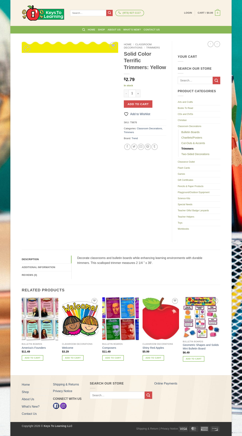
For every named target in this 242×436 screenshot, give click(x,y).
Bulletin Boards (190, 132)
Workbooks (183, 229)
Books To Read (185, 108)
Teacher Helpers (186, 216)
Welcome (67, 347)
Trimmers (153, 47)
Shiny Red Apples (153, 347)
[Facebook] (56, 405)
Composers (109, 347)
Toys (180, 223)
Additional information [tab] (38, 267)
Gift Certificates (185, 180)
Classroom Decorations (138, 46)
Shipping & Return (147, 428)
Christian (182, 120)
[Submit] (109, 13)
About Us (114, 29)
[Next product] (210, 44)
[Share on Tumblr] (154, 147)
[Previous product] (217, 44)
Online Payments (165, 383)
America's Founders (34, 347)
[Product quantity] (132, 93)
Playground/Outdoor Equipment (193, 192)
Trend (135, 138)
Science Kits (184, 198)
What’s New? (132, 29)
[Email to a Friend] (141, 147)
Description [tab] (30, 259)
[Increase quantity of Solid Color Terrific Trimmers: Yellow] (138, 93)
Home (91, 29)
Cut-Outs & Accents (193, 143)
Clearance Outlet (186, 162)
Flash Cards (184, 168)
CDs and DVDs (185, 114)
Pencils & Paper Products (190, 186)
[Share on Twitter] (134, 147)
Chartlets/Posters (191, 137)
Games (181, 174)
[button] (209, 13)
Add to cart (138, 104)
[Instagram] (63, 405)
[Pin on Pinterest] (148, 147)
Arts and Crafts (185, 102)
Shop (101, 29)
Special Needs (185, 204)
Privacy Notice (62, 391)
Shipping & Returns (66, 384)
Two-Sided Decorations (195, 154)
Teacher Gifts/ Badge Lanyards (193, 210)
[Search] (83, 29)
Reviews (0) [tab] (29, 275)
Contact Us (152, 29)
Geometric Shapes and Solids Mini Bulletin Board (201, 346)
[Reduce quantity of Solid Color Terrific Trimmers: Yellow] (126, 93)
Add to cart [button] (32, 358)
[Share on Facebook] (127, 147)
